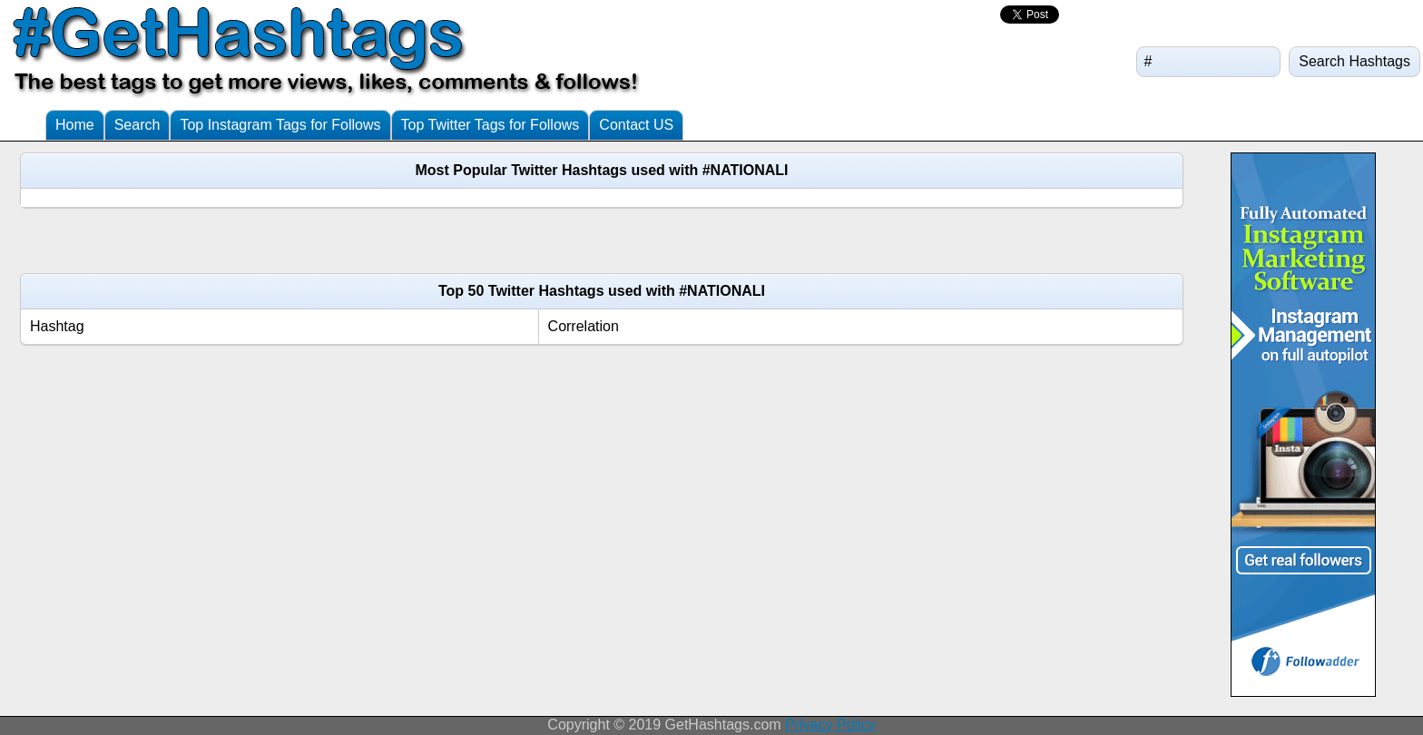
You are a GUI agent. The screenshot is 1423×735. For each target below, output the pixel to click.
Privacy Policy (830, 724)
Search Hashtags (1354, 61)
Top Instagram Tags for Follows (280, 124)
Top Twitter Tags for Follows (490, 124)
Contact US (636, 124)
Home (74, 124)
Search (137, 124)
